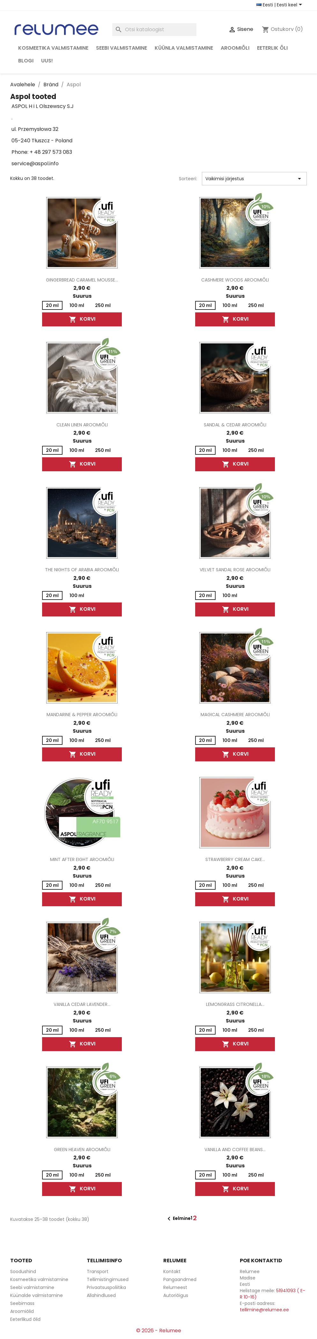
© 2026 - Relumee (158, 1330)
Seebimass (22, 1303)
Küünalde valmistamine (36, 1295)
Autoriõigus (175, 1295)
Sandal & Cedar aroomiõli (235, 425)
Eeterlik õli (272, 48)
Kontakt (172, 1271)
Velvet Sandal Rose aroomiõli (235, 569)
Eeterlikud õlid (25, 1319)
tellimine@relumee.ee (264, 1310)
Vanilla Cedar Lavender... (82, 1004)
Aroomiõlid (22, 1311)
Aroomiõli (235, 48)
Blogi (25, 60)
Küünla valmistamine (184, 48)
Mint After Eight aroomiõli (82, 859)
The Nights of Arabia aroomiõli (82, 569)
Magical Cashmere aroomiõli (235, 714)
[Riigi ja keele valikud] (280, 5)
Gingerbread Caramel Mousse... (82, 280)
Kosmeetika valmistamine (53, 48)
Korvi (82, 320)
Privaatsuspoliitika (106, 1287)
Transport (97, 1271)
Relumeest (175, 1287)
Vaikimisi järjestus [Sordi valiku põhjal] (254, 178)
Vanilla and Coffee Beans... (235, 1149)
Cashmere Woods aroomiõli (235, 280)
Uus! (47, 60)
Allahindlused (101, 1295)
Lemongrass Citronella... (235, 1004)
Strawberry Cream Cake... (235, 859)
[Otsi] (154, 29)
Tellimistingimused (108, 1279)
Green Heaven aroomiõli (82, 1149)
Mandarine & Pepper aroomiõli (82, 714)
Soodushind (23, 1271)
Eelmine (178, 1218)
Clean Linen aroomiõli (82, 425)
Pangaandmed (179, 1279)
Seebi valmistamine (121, 48)
